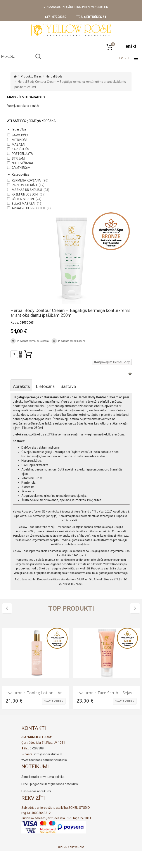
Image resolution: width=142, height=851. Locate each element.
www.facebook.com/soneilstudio (44, 760)
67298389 (37, 748)
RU (127, 58)
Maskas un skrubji (27, 190)
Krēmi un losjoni (25, 194)
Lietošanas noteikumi (36, 791)
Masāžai (18, 144)
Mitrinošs (20, 140)
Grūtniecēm (21, 167)
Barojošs (20, 135)
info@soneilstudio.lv (48, 754)
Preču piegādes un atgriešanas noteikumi (49, 784)
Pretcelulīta (22, 153)
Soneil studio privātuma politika (42, 777)
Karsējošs (20, 149)
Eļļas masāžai (24, 203)
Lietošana (45, 386)
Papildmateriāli (25, 185)
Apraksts (21, 386)
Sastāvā (68, 386)
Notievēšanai (22, 163)
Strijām (18, 158)
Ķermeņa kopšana (27, 180)
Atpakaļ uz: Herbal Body (112, 362)
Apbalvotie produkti (29, 208)
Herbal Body (54, 76)
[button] (130, 46)
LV (121, 58)
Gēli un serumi (23, 199)
